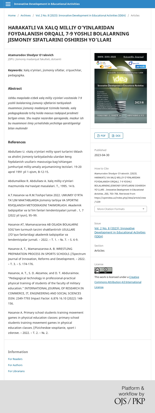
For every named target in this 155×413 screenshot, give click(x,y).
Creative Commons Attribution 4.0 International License (117, 282)
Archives (26, 15)
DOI (117, 135)
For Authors (15, 365)
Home (12, 15)
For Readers (15, 359)
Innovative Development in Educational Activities (47, 4)
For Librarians (16, 371)
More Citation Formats (111, 209)
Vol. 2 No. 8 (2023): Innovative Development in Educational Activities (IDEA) (81, 15)
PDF (103, 135)
